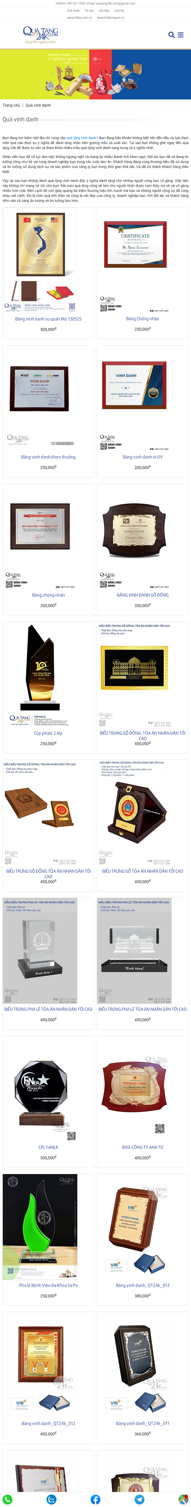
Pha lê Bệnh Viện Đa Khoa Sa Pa (48, 1285)
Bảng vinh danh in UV (143, 457)
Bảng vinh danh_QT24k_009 (143, 1361)
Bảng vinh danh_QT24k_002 (143, 1437)
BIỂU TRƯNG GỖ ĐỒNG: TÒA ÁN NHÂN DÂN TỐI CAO (143, 735)
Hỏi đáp (104, 10)
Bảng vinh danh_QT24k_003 (48, 1437)
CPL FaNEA (48, 1147)
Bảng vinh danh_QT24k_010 (48, 1361)
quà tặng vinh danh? (82, 138)
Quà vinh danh (38, 105)
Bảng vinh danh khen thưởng (48, 457)
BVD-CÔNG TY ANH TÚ (142, 1147)
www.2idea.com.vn (79, 17)
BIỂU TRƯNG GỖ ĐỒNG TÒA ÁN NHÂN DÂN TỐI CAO (48, 873)
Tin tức (89, 10)
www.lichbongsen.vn (110, 17)
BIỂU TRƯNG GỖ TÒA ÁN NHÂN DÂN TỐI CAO (142, 871)
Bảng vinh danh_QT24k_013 (142, 1285)
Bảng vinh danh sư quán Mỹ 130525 (48, 318)
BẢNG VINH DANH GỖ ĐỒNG (143, 595)
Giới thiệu (73, 10)
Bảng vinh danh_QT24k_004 (143, 1399)
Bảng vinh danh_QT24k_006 (48, 1399)
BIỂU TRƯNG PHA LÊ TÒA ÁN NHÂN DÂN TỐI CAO (48, 1009)
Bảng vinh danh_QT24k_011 (142, 1323)
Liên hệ (119, 10)
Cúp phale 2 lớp (48, 733)
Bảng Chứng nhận (142, 318)
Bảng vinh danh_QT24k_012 (48, 1323)
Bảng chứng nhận (48, 595)
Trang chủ (11, 105)
